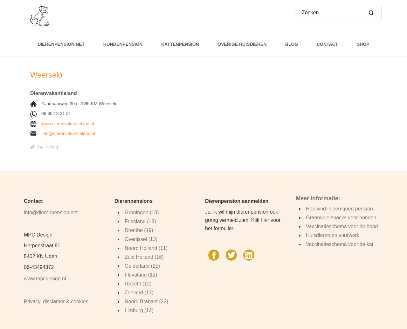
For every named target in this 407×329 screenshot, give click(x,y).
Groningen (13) (142, 212)
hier (265, 220)
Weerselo (46, 75)
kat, (42, 147)
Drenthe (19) (139, 230)
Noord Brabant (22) (146, 301)
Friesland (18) (140, 221)
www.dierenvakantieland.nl (67, 123)
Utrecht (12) (138, 283)
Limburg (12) (139, 310)
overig (52, 147)
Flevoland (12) (141, 275)
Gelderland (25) (142, 266)
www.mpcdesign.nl (45, 278)
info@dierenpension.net (51, 212)
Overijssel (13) (141, 239)
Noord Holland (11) (146, 248)
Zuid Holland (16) (144, 257)
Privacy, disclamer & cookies (56, 301)
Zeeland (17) (139, 292)
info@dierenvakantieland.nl (68, 133)
